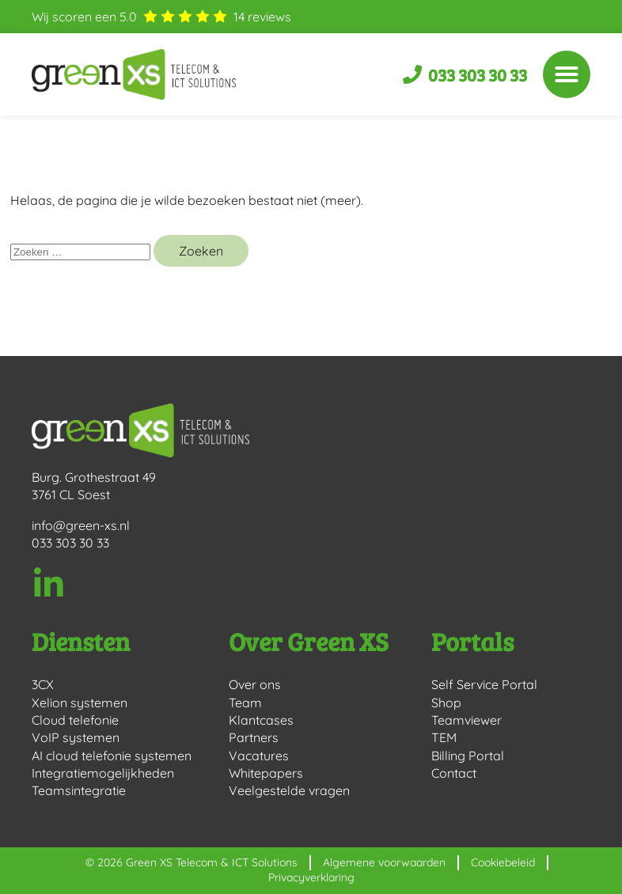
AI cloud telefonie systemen (112, 755)
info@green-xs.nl (81, 525)
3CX (43, 684)
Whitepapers (266, 773)
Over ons (255, 684)
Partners (254, 737)
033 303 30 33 (70, 543)
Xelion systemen (79, 702)
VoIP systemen (75, 737)
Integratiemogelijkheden (103, 773)
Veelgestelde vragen (289, 790)
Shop (446, 702)
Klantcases (261, 720)
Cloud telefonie (75, 720)
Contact (453, 773)
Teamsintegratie (79, 790)
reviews (262, 17)
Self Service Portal (484, 684)
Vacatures (259, 755)
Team (245, 702)
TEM (444, 737)
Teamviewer (466, 720)
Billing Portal (467, 755)
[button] (566, 74)
